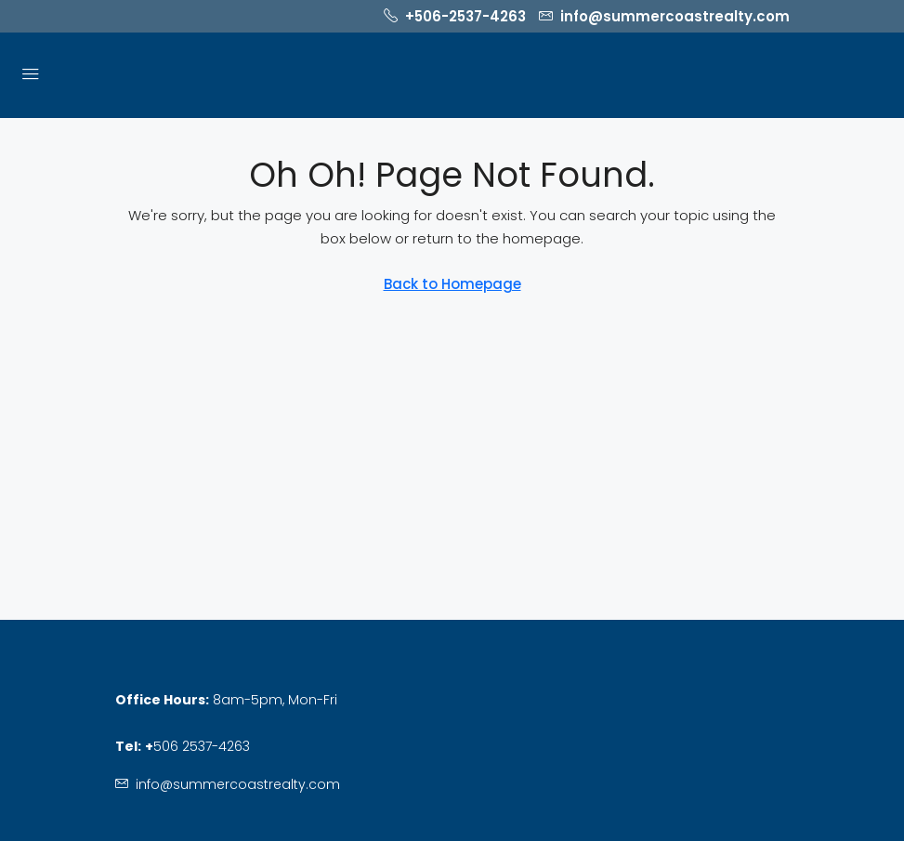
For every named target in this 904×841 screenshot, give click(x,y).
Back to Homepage (452, 284)
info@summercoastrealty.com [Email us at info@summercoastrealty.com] (238, 784)
